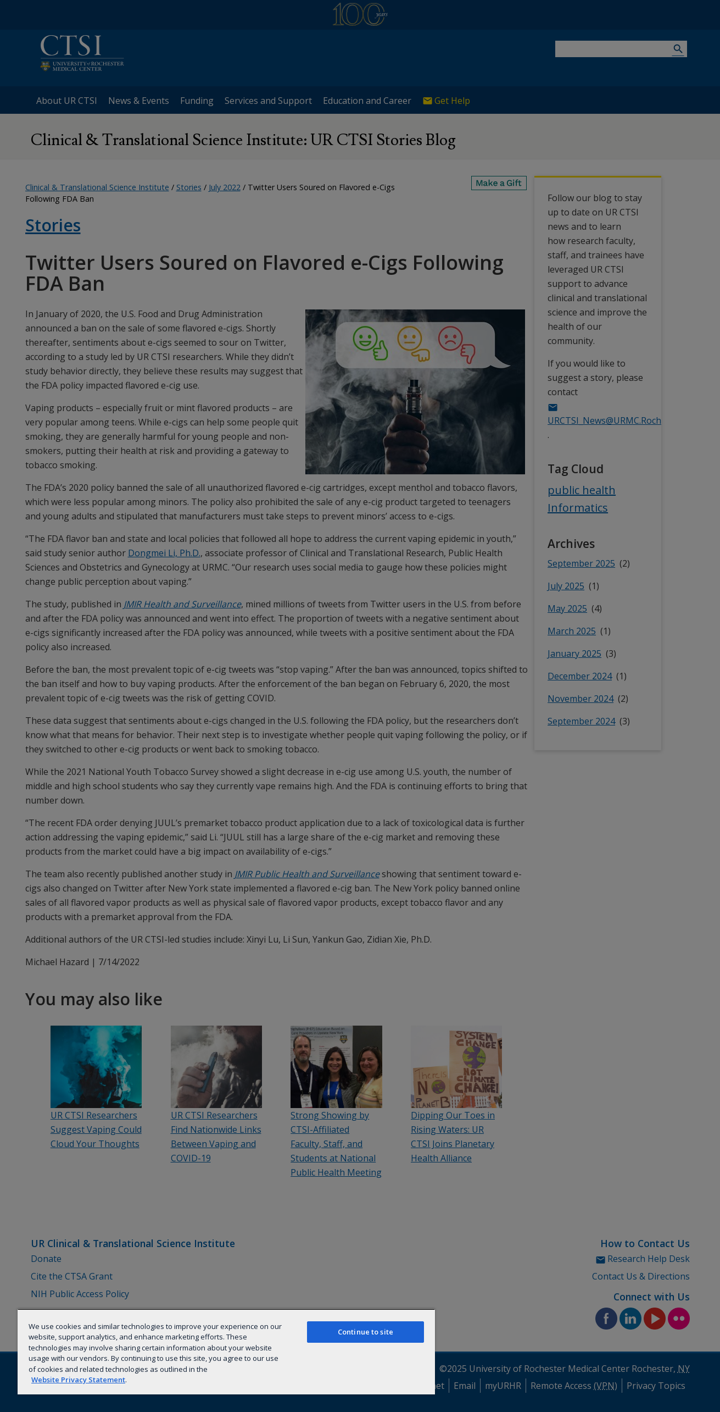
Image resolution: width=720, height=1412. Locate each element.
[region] (226, 1351)
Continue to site (365, 1332)
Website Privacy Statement (78, 1380)
